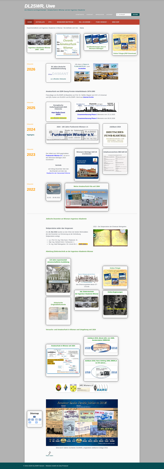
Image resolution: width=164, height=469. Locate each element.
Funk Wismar (101, 22)
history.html (86, 300)
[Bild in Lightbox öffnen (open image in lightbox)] (105, 71)
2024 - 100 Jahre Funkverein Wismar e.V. (72, 133)
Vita (50, 22)
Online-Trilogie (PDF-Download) (124, 44)
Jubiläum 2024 (115, 135)
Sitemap (109, 14)
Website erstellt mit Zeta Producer (57, 466)
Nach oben (49, 453)
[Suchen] (135, 14)
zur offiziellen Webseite (58, 79)
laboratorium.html (58, 277)
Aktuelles (40, 22)
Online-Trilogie (115, 277)
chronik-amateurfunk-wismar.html (63, 360)
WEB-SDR (115, 22)
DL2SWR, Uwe (40, 6)
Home (30, 22)
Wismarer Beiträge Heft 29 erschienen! (86, 165)
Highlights (30, 135)
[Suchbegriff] (123, 14)
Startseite (80, 14)
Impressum (100, 14)
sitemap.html (34, 419)
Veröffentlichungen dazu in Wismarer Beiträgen (96, 42)
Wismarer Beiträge (65, 22)
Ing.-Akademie (84, 22)
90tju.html (53, 192)
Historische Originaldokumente (58, 311)
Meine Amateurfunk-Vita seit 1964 (87, 197)
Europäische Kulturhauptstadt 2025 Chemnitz (58, 112)
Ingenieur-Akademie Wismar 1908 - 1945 (39, 43)
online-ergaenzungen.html (115, 304)
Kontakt (90, 14)
